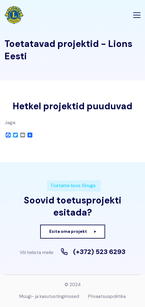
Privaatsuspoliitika (107, 296)
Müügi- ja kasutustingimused (49, 296)
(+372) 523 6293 (99, 252)
